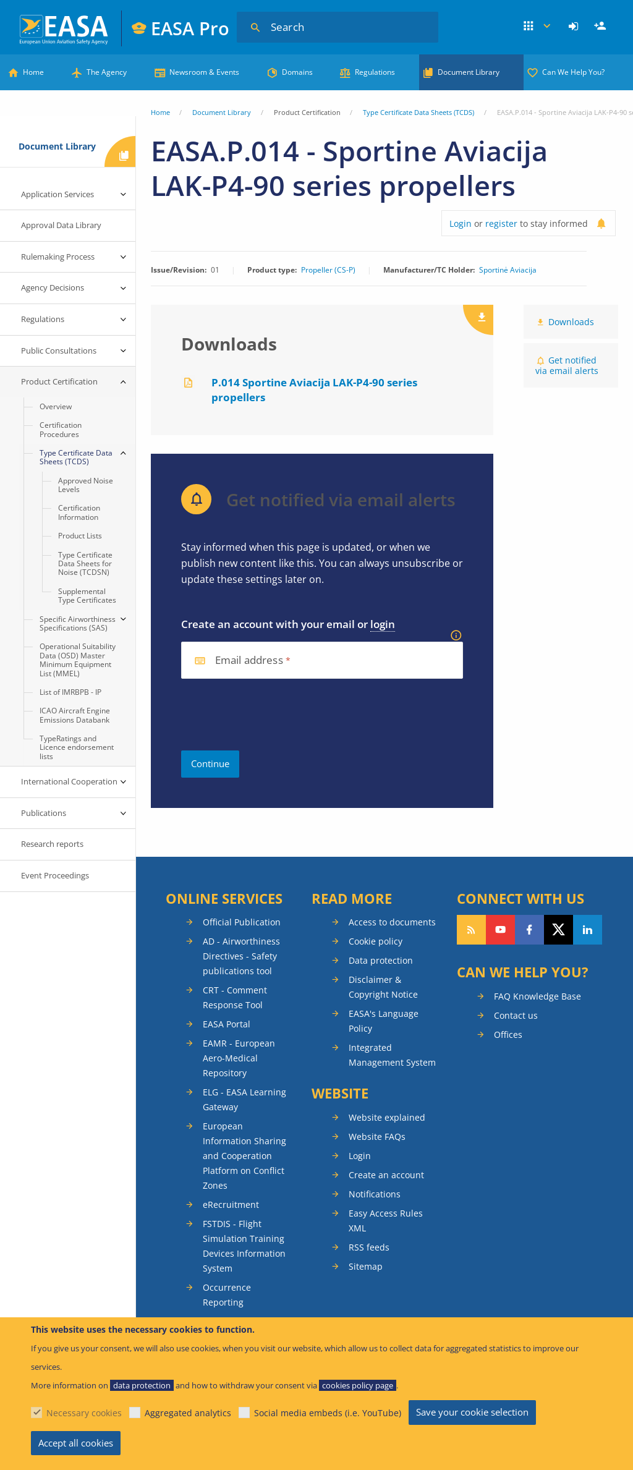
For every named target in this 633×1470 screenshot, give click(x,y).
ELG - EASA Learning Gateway (244, 1099)
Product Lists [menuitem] (80, 535)
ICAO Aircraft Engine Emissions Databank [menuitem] (75, 714)
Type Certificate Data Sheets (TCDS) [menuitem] (76, 457)
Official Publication (242, 922)
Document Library (468, 72)
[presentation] (275, 714)
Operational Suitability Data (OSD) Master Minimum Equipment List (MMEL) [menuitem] (78, 659)
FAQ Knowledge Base (537, 996)
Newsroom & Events (204, 72)
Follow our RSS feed (471, 930)
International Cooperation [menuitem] (69, 781)
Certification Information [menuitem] (79, 512)
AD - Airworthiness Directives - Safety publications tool (241, 956)
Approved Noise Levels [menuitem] (85, 485)
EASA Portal (226, 1024)
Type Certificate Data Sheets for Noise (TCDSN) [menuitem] (85, 564)
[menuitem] (575, 26)
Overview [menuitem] (56, 406)
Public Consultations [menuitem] (58, 350)
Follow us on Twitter (558, 930)
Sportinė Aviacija (508, 270)
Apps (538, 26)
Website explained (387, 1117)
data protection (142, 1385)
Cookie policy (375, 941)
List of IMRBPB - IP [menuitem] (70, 692)
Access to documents (392, 922)
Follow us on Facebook (529, 930)
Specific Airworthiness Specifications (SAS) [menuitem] (78, 623)
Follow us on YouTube (500, 930)
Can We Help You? (573, 72)
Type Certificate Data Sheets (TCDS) (418, 112)
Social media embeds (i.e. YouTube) (327, 1413)
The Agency (107, 72)
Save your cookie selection (472, 1412)
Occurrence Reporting (227, 1294)
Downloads (571, 322)
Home (33, 72)
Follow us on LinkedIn (587, 930)
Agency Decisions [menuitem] (52, 287)
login (382, 624)
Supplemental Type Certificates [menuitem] (87, 595)
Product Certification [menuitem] (59, 381)
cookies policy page (357, 1385)
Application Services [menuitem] (57, 194)
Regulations (375, 72)
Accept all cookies (75, 1443)
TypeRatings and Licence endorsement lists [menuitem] (77, 747)
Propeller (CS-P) (328, 270)
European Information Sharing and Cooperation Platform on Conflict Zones (244, 1155)
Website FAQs (377, 1136)
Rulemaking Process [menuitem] (58, 256)
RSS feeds (369, 1247)
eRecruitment (231, 1204)
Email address (249, 660)
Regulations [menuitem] (42, 319)
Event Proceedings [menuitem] (55, 875)
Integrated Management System (392, 1055)
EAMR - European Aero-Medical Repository (239, 1058)
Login (575, 26)
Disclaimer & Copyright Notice (383, 987)
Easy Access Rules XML (386, 1220)
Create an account (386, 1175)
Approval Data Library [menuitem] (61, 225)
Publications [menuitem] (43, 812)
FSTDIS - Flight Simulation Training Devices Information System (244, 1246)
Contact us (516, 1015)
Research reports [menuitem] (52, 843)
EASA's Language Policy (383, 1021)
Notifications (375, 1194)
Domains (297, 72)
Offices (508, 1034)
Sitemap (366, 1266)
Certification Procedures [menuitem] (61, 429)
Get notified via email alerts (566, 365)
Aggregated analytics (188, 1413)
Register (601, 26)
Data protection (381, 960)
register (501, 223)
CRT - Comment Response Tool (235, 997)
